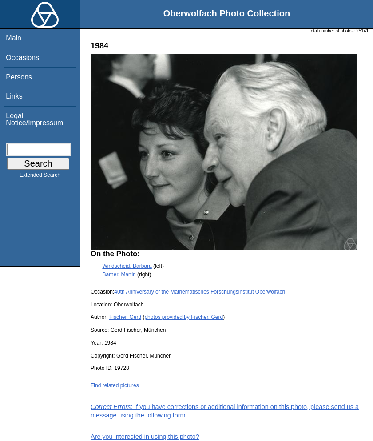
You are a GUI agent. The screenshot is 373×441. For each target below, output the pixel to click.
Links (14, 96)
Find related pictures (115, 385)
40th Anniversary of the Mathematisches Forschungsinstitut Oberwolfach (199, 292)
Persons (19, 77)
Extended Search (40, 176)
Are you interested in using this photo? (145, 436)
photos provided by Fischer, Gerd (183, 317)
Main (13, 38)
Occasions (22, 57)
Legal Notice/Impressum (34, 119)
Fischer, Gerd (125, 317)
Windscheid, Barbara (126, 266)
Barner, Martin (118, 274)
